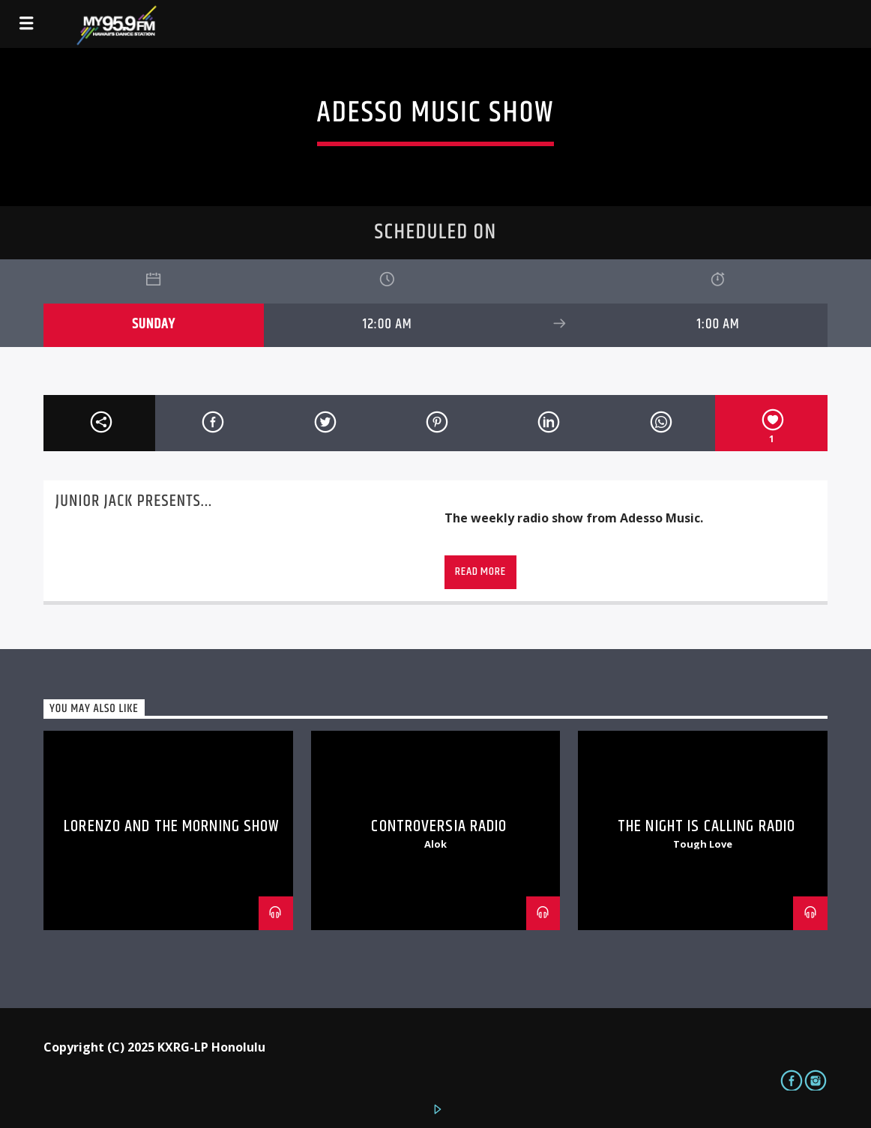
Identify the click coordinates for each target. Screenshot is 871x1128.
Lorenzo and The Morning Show (172, 826)
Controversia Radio (439, 826)
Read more (480, 571)
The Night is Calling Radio (706, 826)
